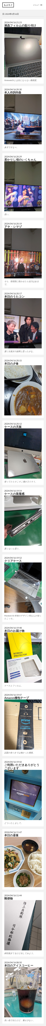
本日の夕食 (11, 363)
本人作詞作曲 (12, 92)
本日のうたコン (14, 296)
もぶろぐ (8, 5)
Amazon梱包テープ (16, 698)
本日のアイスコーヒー (18, 965)
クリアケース (13, 560)
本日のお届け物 (14, 630)
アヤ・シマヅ (13, 226)
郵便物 (8, 898)
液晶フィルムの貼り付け (20, 25)
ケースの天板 (13, 426)
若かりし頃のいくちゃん (20, 159)
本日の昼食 (11, 835)
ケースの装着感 (14, 493)
